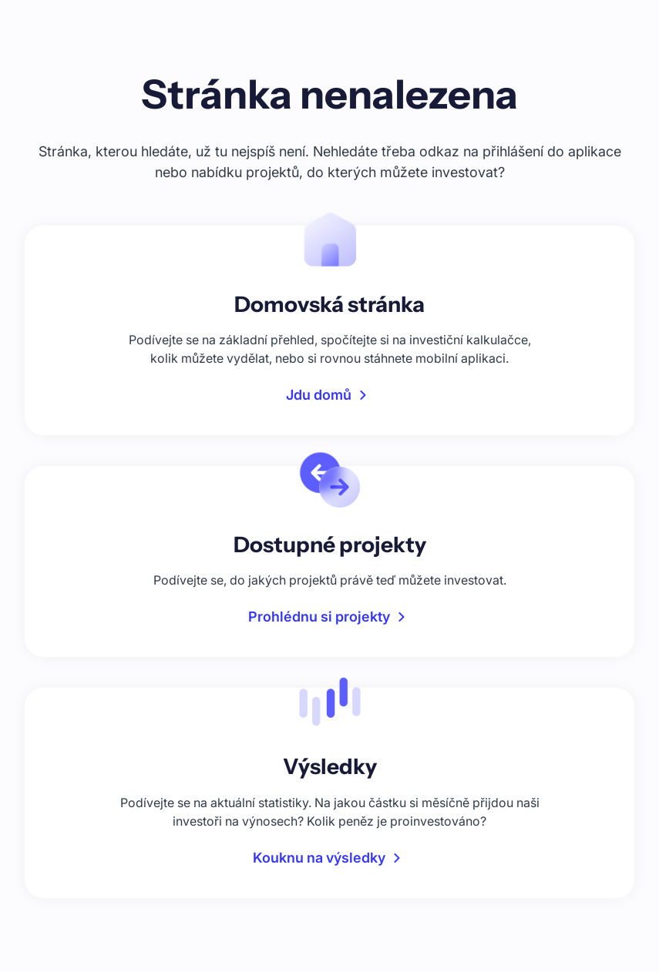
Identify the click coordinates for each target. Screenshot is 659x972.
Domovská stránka (329, 304)
